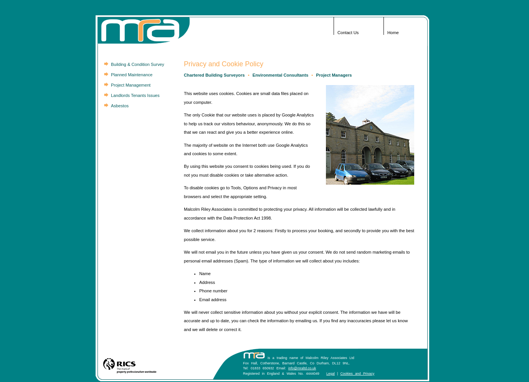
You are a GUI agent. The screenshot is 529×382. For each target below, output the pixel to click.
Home (393, 32)
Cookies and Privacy (357, 373)
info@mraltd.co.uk (302, 368)
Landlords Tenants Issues (135, 95)
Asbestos (120, 105)
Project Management (130, 85)
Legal (330, 373)
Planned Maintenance (131, 74)
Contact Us (348, 32)
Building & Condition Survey (137, 64)
